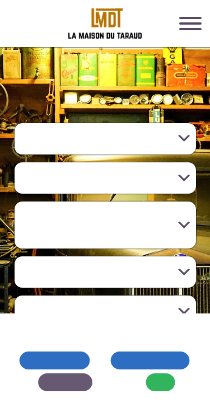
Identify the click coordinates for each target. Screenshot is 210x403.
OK (160, 381)
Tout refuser (54, 359)
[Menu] (190, 24)
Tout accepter (150, 359)
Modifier (65, 381)
